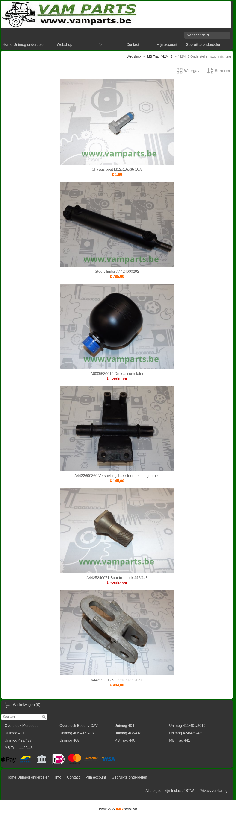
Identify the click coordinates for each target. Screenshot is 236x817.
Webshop (64, 45)
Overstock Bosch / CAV (78, 726)
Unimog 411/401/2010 (187, 726)
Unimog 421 (14, 733)
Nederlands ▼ (198, 35)
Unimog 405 (69, 740)
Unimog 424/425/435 (186, 733)
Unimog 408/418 (127, 733)
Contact (132, 45)
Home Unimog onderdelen (24, 45)
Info (98, 45)
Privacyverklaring (213, 791)
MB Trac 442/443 (19, 748)
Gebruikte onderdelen (203, 45)
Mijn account (166, 45)
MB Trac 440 (124, 740)
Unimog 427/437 (18, 740)
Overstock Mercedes (21, 726)
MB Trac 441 (179, 740)
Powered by (118, 808)
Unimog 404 (124, 726)
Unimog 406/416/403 (76, 733)
